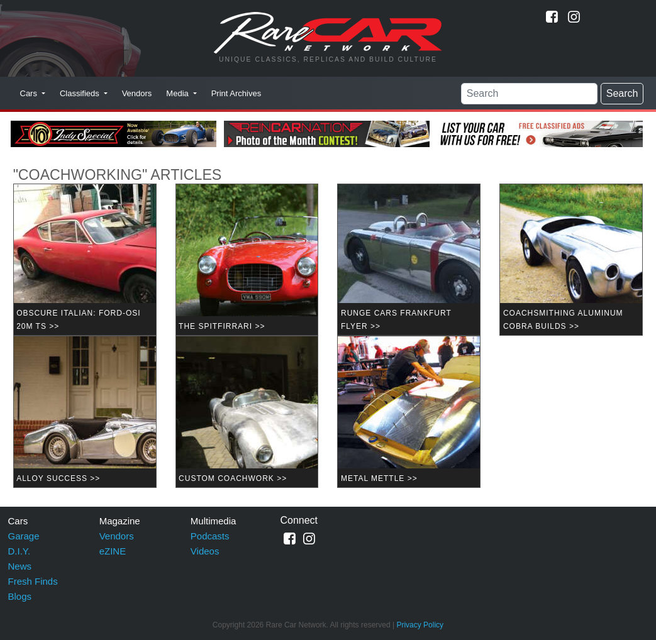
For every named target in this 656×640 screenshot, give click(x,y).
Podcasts (210, 536)
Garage (24, 536)
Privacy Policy (419, 625)
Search (622, 93)
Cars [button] (30, 93)
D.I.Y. (19, 551)
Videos (205, 551)
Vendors (137, 93)
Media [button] (178, 93)
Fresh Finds (33, 581)
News (20, 566)
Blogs (20, 596)
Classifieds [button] (80, 93)
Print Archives (236, 93)
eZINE (112, 551)
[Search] (529, 93)
